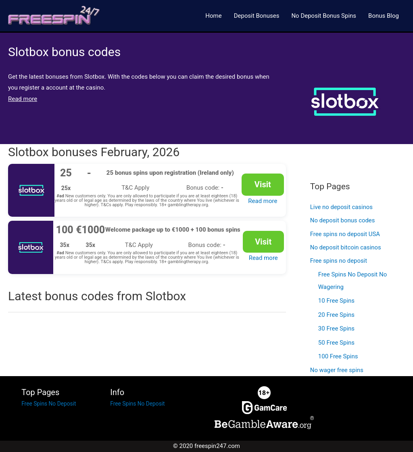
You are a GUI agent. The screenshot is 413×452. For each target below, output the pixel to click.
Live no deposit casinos (341, 208)
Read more (262, 200)
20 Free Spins (336, 316)
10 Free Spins (336, 302)
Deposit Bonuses (257, 16)
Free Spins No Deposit (51, 404)
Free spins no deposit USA (345, 235)
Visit (262, 185)
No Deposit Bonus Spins (323, 16)
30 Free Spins (336, 329)
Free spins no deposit (338, 263)
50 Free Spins (336, 343)
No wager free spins (337, 370)
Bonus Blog (383, 16)
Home (213, 16)
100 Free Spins (338, 356)
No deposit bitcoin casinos (346, 249)
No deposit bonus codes (342, 222)
